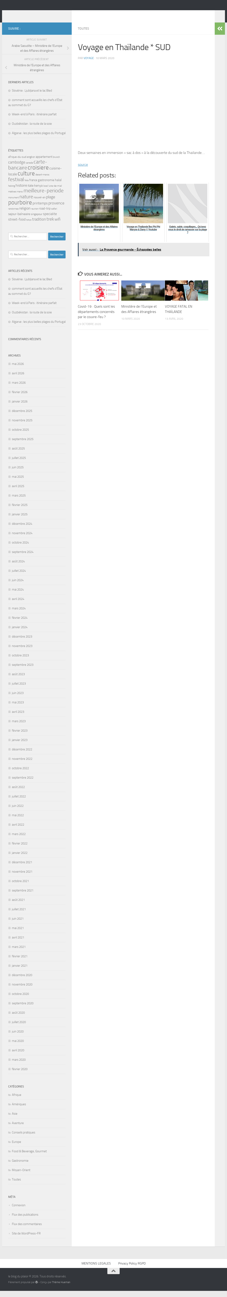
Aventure (18, 1129)
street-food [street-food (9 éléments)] (17, 225)
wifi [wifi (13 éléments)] (57, 225)
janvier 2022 (19, 859)
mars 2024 (19, 614)
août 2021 (18, 906)
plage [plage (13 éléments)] (50, 203)
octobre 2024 (20, 548)
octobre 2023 (20, 661)
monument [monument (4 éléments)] (13, 203)
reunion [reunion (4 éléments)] (35, 215)
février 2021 (19, 962)
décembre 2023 (22, 643)
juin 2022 (18, 812)
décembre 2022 (22, 755)
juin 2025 (18, 473)
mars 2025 (19, 501)
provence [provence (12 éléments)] (56, 209)
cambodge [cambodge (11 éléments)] (16, 168)
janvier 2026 (19, 407)
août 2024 (18, 567)
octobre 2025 (20, 436)
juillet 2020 (19, 1028)
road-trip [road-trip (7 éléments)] (45, 214)
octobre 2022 (20, 774)
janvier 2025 (19, 520)
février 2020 (19, 1075)
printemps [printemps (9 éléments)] (40, 209)
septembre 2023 (22, 671)
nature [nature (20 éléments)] (26, 203)
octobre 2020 (20, 1000)
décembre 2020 (22, 981)
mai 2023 (18, 708)
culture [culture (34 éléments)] (26, 179)
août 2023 (18, 680)
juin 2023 (18, 699)
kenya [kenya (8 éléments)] (38, 192)
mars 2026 (19, 389)
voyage (89, 64)
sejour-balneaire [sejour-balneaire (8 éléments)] (19, 220)
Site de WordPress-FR (26, 1239)
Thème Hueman (61, 1288)
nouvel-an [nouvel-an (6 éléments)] (39, 203)
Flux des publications (25, 1221)
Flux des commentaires (27, 1230)
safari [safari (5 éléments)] (54, 214)
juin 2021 (18, 925)
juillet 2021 (19, 915)
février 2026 (19, 398)
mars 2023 (19, 727)
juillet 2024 (19, 577)
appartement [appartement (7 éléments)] (44, 163)
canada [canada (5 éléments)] (29, 168)
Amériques (19, 1110)
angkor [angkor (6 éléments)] (31, 163)
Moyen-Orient (21, 1176)
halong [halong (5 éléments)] (11, 191)
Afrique (16, 1101)
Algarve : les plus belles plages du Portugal (39, 139)
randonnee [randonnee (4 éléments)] (13, 215)
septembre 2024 (22, 558)
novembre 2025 (22, 426)
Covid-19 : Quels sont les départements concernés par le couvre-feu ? (96, 318)
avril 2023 (18, 718)
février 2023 (19, 737)
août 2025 (18, 454)
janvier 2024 (19, 633)
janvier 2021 (19, 972)
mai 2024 (18, 595)
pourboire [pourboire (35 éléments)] (20, 208)
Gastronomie (20, 1167)
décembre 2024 (22, 530)
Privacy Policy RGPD (132, 1269)
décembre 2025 (22, 417)
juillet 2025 (19, 464)
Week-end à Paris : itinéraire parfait (34, 120)
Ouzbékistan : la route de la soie (32, 130)
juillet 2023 (19, 690)
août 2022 (18, 793)
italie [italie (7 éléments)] (31, 192)
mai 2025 (18, 483)
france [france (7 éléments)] (33, 186)
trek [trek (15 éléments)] (50, 225)
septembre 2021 (22, 896)
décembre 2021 (22, 868)
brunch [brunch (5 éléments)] (56, 163)
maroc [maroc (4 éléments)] (20, 197)
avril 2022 (18, 831)
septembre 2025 (22, 445)
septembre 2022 (22, 784)
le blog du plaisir (37, 14)
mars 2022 (19, 840)
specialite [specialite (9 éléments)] (50, 220)
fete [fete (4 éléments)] (27, 186)
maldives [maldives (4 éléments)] (12, 197)
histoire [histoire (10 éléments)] (21, 191)
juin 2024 (18, 586)
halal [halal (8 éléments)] (58, 186)
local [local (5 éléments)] (45, 191)
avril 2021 (18, 943)
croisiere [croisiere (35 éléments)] (38, 173)
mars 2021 (19, 953)
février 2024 (19, 624)
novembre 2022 (22, 765)
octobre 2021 (20, 887)
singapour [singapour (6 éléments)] (36, 220)
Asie (14, 1120)
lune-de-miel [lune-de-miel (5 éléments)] (55, 191)
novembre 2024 (22, 539)
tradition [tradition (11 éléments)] (39, 225)
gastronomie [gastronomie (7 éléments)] (46, 186)
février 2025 (19, 511)
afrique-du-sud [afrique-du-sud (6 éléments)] (17, 163)
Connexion (18, 1211)
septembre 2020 (22, 1009)
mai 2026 (18, 370)
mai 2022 (18, 821)
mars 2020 (19, 1066)
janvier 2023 (19, 746)
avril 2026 (18, 379)
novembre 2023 (22, 652)
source (83, 170)
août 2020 (18, 1019)
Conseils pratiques (23, 1138)
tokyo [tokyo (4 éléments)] (29, 226)
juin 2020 (18, 1037)
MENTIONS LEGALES (96, 1269)
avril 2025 (18, 492)
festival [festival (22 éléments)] (16, 185)
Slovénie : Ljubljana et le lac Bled (32, 97)
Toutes (83, 35)
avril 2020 (18, 1056)
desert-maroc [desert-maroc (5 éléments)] (42, 180)
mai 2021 (18, 934)
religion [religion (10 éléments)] (25, 214)
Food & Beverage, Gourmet (29, 1157)
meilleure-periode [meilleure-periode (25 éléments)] (44, 197)
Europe (16, 1148)
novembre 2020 (22, 990)
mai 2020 (18, 1047)
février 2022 (19, 849)
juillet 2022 (19, 802)
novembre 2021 (22, 878)
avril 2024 (18, 605)
